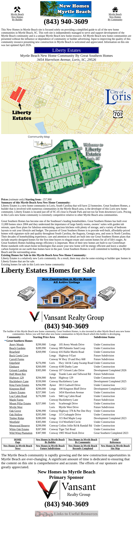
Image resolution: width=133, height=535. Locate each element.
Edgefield (14, 362)
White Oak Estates (19, 429)
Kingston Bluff (17, 388)
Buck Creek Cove (18, 355)
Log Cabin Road (18, 396)
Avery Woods (16, 344)
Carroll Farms (16, 359)
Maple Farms (16, 399)
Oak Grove (15, 410)
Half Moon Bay (17, 374)
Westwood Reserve (19, 425)
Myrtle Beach (17, 14)
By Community (115, 19)
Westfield (14, 421)
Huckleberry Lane (18, 381)
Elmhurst (14, 366)
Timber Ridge (16, 418)
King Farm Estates (19, 385)
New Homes (17, 17)
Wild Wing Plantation (20, 433)
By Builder (17, 19)
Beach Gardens (17, 348)
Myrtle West (15, 407)
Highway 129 (16, 377)
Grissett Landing (18, 370)
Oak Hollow (15, 414)
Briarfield (14, 351)
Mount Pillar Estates (20, 403)
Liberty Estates (17, 392)
